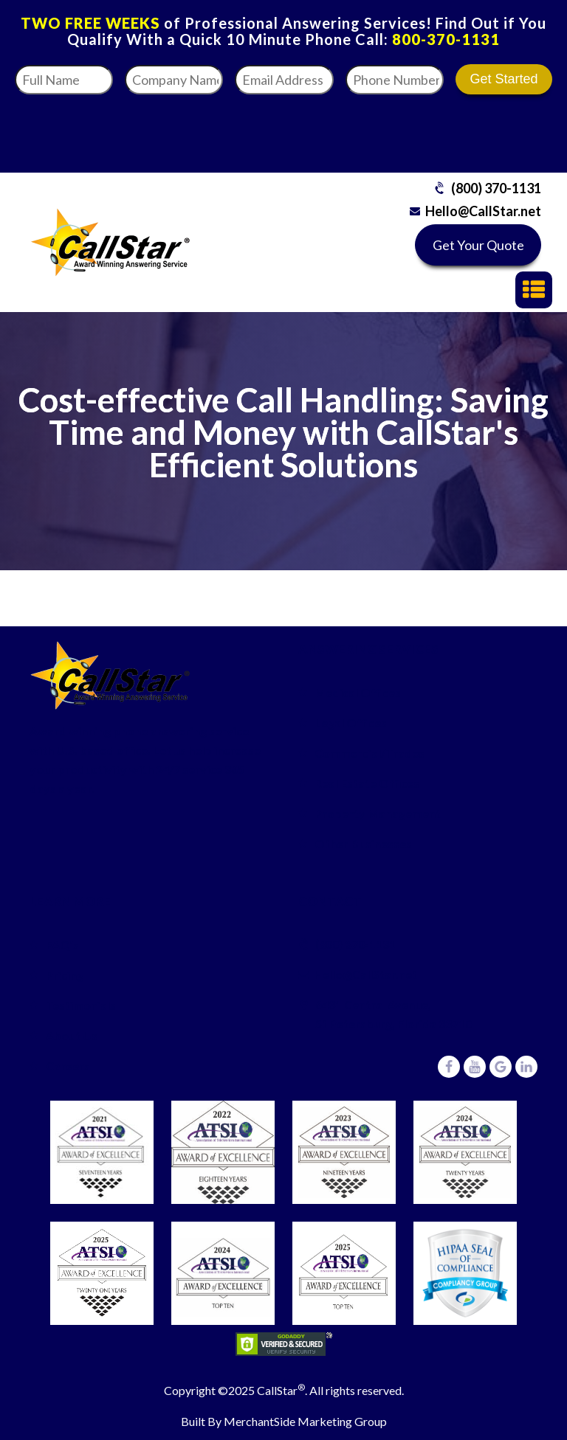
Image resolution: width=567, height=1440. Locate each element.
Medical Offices (358, 692)
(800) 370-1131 (496, 188)
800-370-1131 (446, 39)
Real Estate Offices (367, 783)
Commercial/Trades (370, 753)
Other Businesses (363, 844)
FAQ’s (62, 945)
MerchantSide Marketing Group (305, 1421)
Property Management (378, 813)
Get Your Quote (478, 245)
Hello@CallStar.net (483, 211)
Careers (68, 1066)
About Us (71, 1035)
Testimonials (81, 1005)
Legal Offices (351, 723)
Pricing (64, 975)
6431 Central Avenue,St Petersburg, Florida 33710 (393, 1014)
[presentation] (435, 129)
